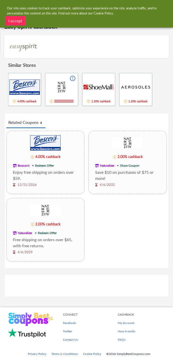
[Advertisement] (86, 285)
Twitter (67, 331)
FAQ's (122, 340)
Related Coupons (25, 122)
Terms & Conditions (64, 354)
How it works (126, 331)
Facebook (69, 323)
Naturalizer (107, 165)
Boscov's (23, 165)
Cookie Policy (92, 354)
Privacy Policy (37, 354)
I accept (15, 20)
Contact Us (70, 340)
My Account (126, 323)
